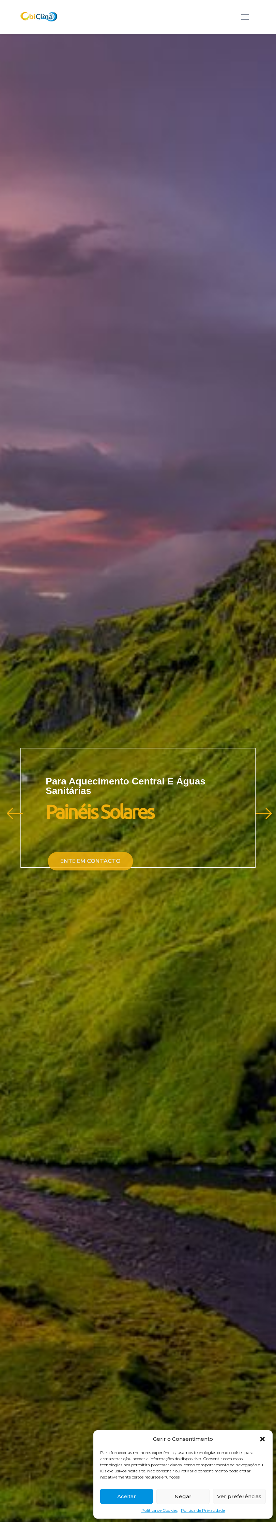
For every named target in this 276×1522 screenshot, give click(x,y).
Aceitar (126, 1496)
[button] (262, 1439)
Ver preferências (239, 1496)
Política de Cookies (159, 1510)
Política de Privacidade (203, 1510)
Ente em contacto (94, 861)
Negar (182, 1496)
